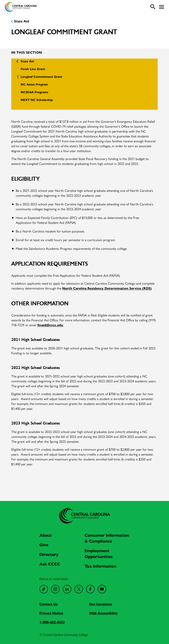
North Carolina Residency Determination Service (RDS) (107, 288)
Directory (48, 554)
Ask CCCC (49, 564)
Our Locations (100, 604)
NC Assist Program (34, 84)
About (45, 535)
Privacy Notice (51, 613)
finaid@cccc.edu (50, 325)
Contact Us (48, 604)
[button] (161, 7)
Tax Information (100, 566)
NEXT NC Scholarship (37, 100)
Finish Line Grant (33, 69)
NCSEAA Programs (34, 92)
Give (43, 544)
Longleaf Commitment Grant (41, 76)
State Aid (21, 21)
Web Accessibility (103, 613)
